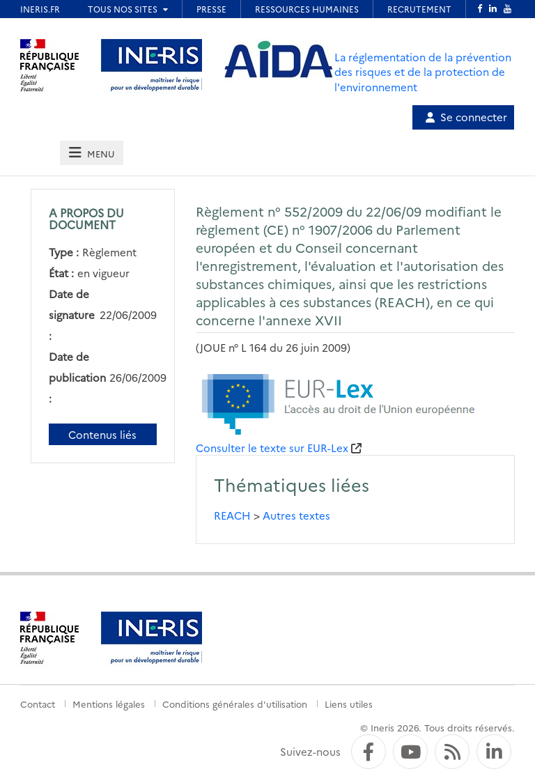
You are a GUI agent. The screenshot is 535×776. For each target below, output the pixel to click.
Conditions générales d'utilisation (234, 703)
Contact (37, 703)
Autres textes (296, 515)
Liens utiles (349, 703)
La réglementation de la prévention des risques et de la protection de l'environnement (422, 71)
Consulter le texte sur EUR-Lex (272, 447)
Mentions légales (108, 703)
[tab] (91, 153)
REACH (232, 515)
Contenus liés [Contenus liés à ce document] (102, 434)
